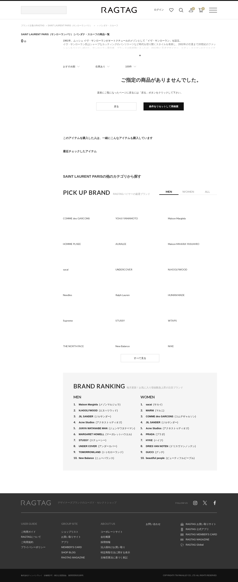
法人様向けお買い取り (113, 547)
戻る (116, 106)
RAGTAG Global (195, 544)
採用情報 (105, 542)
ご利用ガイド (28, 531)
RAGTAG (36, 503)
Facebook (214, 503)
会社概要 (105, 536)
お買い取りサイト (71, 536)
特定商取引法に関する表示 (115, 552)
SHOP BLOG (68, 552)
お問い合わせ (153, 524)
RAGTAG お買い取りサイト (201, 524)
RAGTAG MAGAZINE (73, 557)
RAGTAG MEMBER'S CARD (201, 534)
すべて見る (140, 358)
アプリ (65, 542)
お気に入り (171, 10)
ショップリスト (69, 531)
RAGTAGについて (31, 536)
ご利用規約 (27, 542)
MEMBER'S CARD (71, 547)
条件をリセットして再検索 (163, 106)
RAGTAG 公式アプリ (197, 529)
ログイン (159, 9)
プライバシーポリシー (33, 547)
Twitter (205, 503)
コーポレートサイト (112, 531)
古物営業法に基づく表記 (114, 557)
